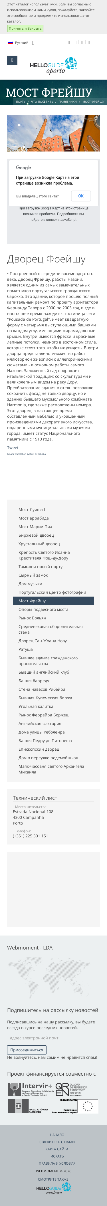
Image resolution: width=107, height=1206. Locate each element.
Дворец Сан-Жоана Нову (43, 640)
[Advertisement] (52, 478)
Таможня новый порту (40, 566)
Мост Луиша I (32, 509)
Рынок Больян (32, 618)
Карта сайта (57, 1149)
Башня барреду (34, 680)
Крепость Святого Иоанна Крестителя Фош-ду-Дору (44, 555)
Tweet (13, 447)
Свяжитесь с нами (57, 1142)
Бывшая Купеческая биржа (45, 697)
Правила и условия (57, 1163)
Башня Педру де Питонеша (45, 740)
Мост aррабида (34, 518)
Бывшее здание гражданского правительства (48, 660)
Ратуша (26, 649)
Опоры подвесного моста (43, 609)
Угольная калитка (36, 706)
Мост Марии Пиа (35, 526)
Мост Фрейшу (32, 600)
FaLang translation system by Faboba (26, 453)
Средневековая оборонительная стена (51, 629)
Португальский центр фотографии (52, 592)
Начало (57, 1134)
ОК (81, 196)
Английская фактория (40, 723)
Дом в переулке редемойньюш (49, 757)
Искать (57, 1156)
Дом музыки (30, 583)
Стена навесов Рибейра (42, 689)
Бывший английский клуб (44, 672)
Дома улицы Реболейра (42, 732)
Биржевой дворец (36, 535)
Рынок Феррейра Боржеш (44, 715)
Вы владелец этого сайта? (37, 196)
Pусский (21, 43)
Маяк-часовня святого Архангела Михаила (51, 769)
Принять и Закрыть (25, 28)
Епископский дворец (39, 749)
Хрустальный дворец (39, 543)
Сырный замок (33, 575)
